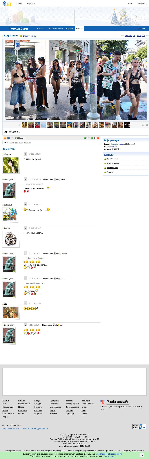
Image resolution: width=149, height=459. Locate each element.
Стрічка (69, 29)
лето (16, 142)
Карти (52, 410)
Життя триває (111, 168)
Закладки (86, 400)
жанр (21, 142)
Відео (5, 410)
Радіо (5, 417)
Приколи (38, 407)
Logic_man (11, 35)
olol (4, 303)
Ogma (6, 228)
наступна (141, 35)
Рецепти (38, 414)
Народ (21, 407)
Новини (69, 410)
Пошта (5, 400)
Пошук (37, 400)
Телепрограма (72, 404)
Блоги (84, 407)
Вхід (130, 3)
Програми (54, 400)
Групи (84, 414)
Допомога (142, 29)
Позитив (113, 146)
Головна (18, 3)
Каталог (69, 400)
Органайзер (8, 414)
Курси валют (87, 404)
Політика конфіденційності (35, 428)
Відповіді (70, 414)
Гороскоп (54, 404)
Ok (142, 455)
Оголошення (24, 404)
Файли (21, 414)
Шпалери (22, 410)
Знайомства (55, 407)
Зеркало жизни (111, 163)
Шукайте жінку (28, 36)
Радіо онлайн (118, 402)
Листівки (38, 410)
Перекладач (8, 407)
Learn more (109, 456)
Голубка (7, 204)
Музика (53, 414)
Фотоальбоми (72, 407)
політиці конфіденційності (109, 454)
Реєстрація (141, 3)
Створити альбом (55, 29)
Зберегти (20, 138)
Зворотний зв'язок (11, 428)
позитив (27, 142)
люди (12, 142)
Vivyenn (6, 154)
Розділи (29, 3)
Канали (79, 29)
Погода (37, 404)
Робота (21, 400)
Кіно (83, 410)
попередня (130, 35)
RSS (4, 404)
